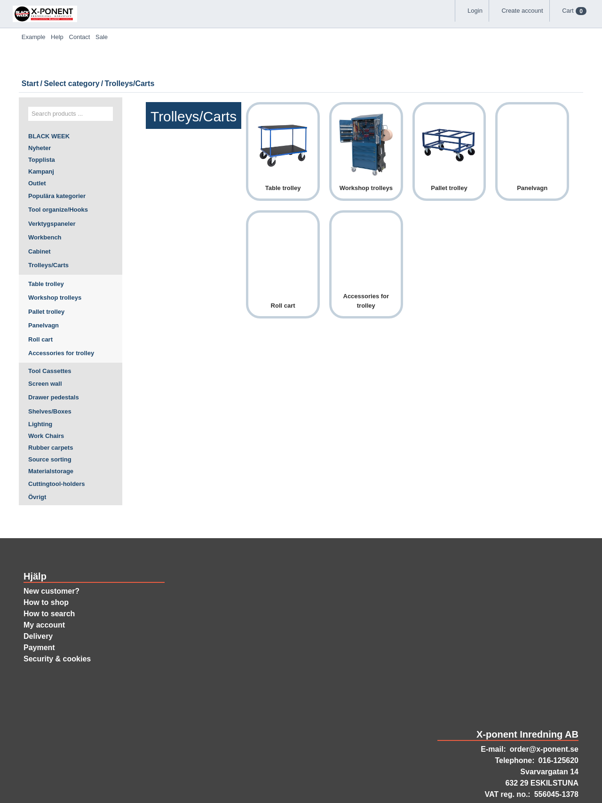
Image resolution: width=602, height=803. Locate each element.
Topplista (41, 113)
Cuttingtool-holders (58, 449)
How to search (50, 583)
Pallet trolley (48, 268)
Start (158, 92)
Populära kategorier (57, 153)
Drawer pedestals (54, 356)
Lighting (40, 384)
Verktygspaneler (53, 180)
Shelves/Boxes (50, 370)
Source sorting (50, 423)
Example (268, 23)
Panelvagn (44, 282)
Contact (344, 23)
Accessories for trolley (62, 310)
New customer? (52, 560)
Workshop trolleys (56, 255)
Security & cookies (57, 628)
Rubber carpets (51, 410)
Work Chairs (46, 397)
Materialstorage (51, 436)
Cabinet (39, 208)
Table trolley (47, 241)
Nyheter (40, 100)
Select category (202, 92)
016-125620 (555, 730)
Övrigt (37, 463)
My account (43, 594)
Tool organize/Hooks (58, 167)
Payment (39, 617)
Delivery (39, 605)
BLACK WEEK (48, 87)
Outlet (38, 139)
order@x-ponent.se (542, 719)
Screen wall (46, 342)
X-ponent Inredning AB (528, 703)
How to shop (47, 571)
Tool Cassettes (50, 329)
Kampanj (40, 126)
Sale (380, 23)
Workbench (45, 195)
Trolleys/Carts (49, 222)
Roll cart (41, 296)
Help (307, 23)
